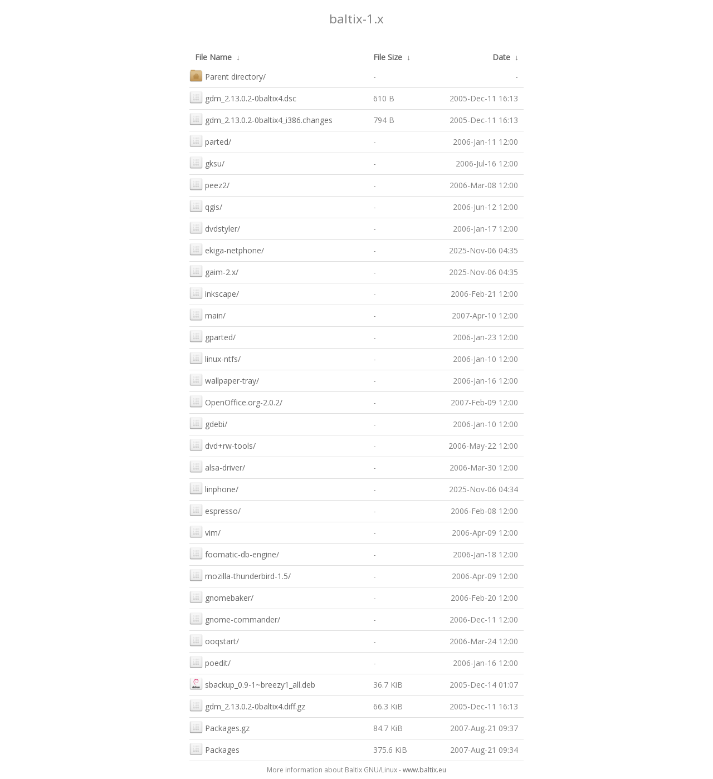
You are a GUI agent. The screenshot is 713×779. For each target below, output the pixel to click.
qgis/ (205, 205)
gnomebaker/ (221, 596)
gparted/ (212, 336)
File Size (387, 57)
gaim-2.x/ (213, 270)
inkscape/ (214, 292)
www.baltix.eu (424, 770)
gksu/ (206, 162)
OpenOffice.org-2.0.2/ (235, 401)
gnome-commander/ (234, 618)
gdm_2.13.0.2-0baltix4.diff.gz (247, 705)
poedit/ (210, 661)
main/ (207, 314)
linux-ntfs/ (215, 357)
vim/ (205, 531)
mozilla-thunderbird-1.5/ (240, 575)
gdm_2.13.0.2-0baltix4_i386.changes (261, 118)
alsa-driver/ (217, 466)
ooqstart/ (214, 640)
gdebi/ (208, 423)
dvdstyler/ (214, 227)
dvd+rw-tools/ (222, 444)
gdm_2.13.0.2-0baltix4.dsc (242, 97)
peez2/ (209, 184)
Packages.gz (219, 727)
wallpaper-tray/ (224, 379)
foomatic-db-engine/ (234, 553)
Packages (214, 748)
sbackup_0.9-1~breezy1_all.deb (252, 683)
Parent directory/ (227, 75)
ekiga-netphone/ (226, 249)
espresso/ (215, 509)
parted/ (210, 140)
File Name (213, 57)
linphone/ (213, 488)
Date (501, 57)
